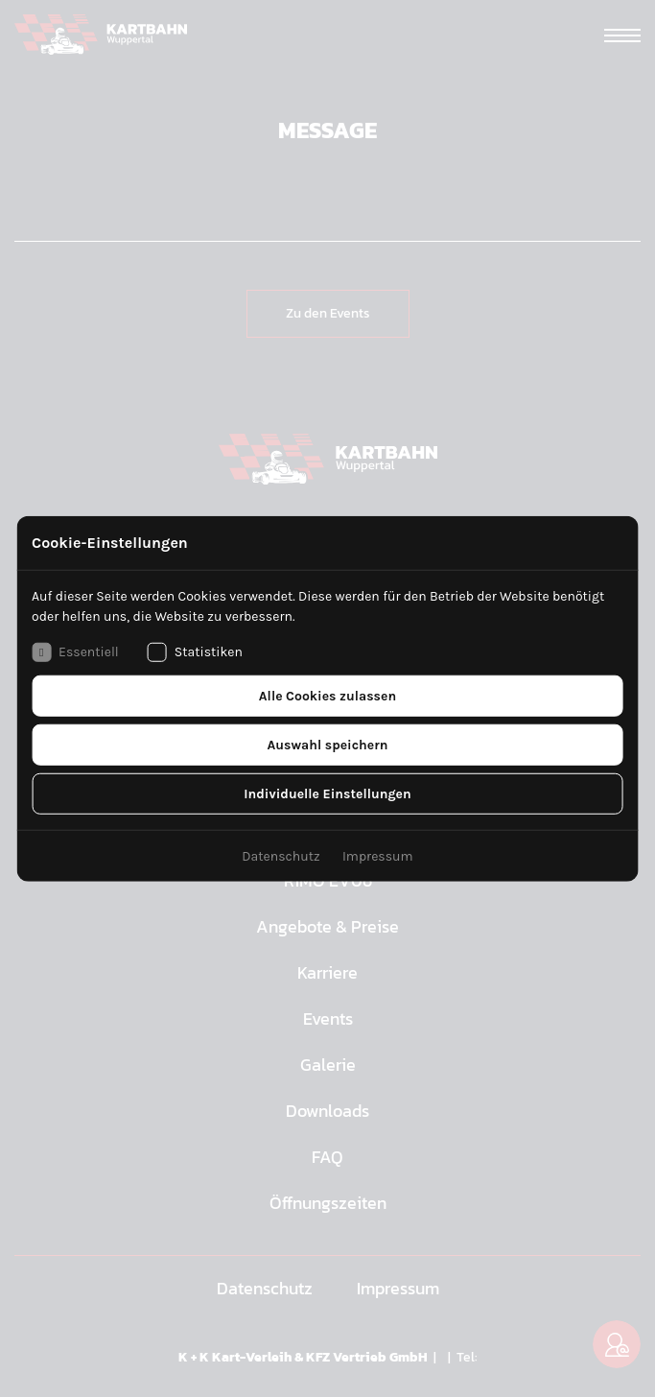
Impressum (377, 855)
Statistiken (195, 651)
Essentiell (75, 651)
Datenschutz (280, 855)
